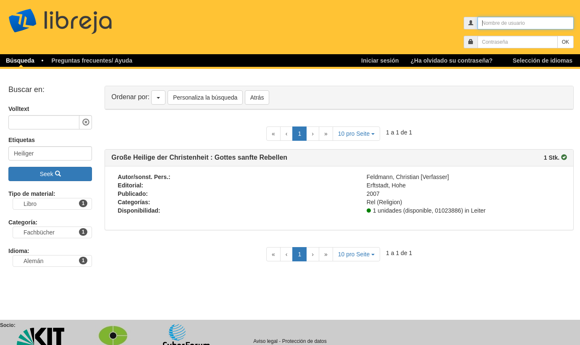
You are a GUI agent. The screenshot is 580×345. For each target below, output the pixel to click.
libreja (75, 18)
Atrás (257, 97)
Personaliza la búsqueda (205, 97)
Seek (50, 174)
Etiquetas (21, 140)
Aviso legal (265, 341)
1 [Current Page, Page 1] (299, 133)
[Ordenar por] (158, 97)
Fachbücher (55, 232)
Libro (55, 203)
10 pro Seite (356, 133)
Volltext (18, 108)
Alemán (55, 260)
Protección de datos (304, 341)
